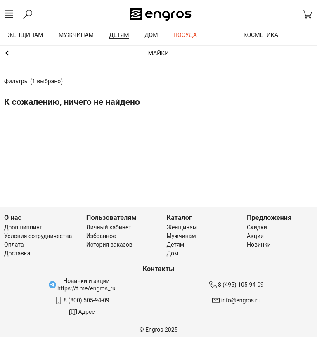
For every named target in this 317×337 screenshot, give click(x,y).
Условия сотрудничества (38, 236)
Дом (172, 253)
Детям (175, 244)
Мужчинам (181, 236)
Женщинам (181, 227)
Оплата (14, 244)
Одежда (158, 53)
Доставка (17, 253)
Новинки (259, 244)
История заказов (109, 244)
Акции (255, 236)
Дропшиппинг (23, 227)
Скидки (257, 227)
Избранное (101, 236)
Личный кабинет (108, 227)
